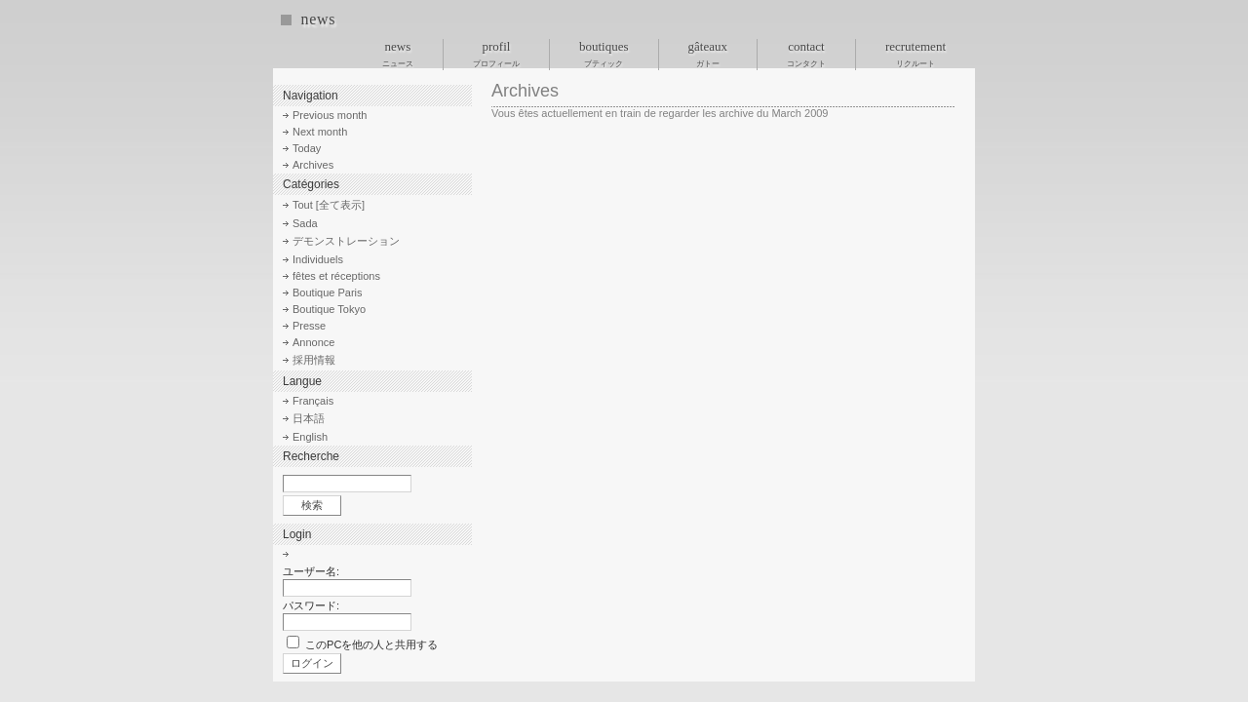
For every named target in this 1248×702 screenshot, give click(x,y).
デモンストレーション (346, 241)
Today (306, 148)
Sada (305, 223)
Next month (319, 131)
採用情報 (313, 360)
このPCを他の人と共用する (371, 644)
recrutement (915, 53)
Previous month (329, 115)
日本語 (308, 418)
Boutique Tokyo (329, 309)
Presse (309, 326)
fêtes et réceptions (336, 276)
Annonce (313, 342)
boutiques (604, 53)
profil (496, 53)
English (310, 437)
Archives (312, 165)
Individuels (317, 259)
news (317, 19)
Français (312, 401)
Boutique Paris (327, 292)
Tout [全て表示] (328, 205)
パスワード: (311, 605)
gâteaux (707, 53)
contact (806, 53)
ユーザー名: (311, 571)
